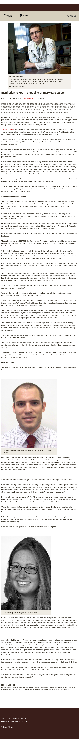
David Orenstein (28, 98)
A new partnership (7, 129)
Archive (71, 16)
